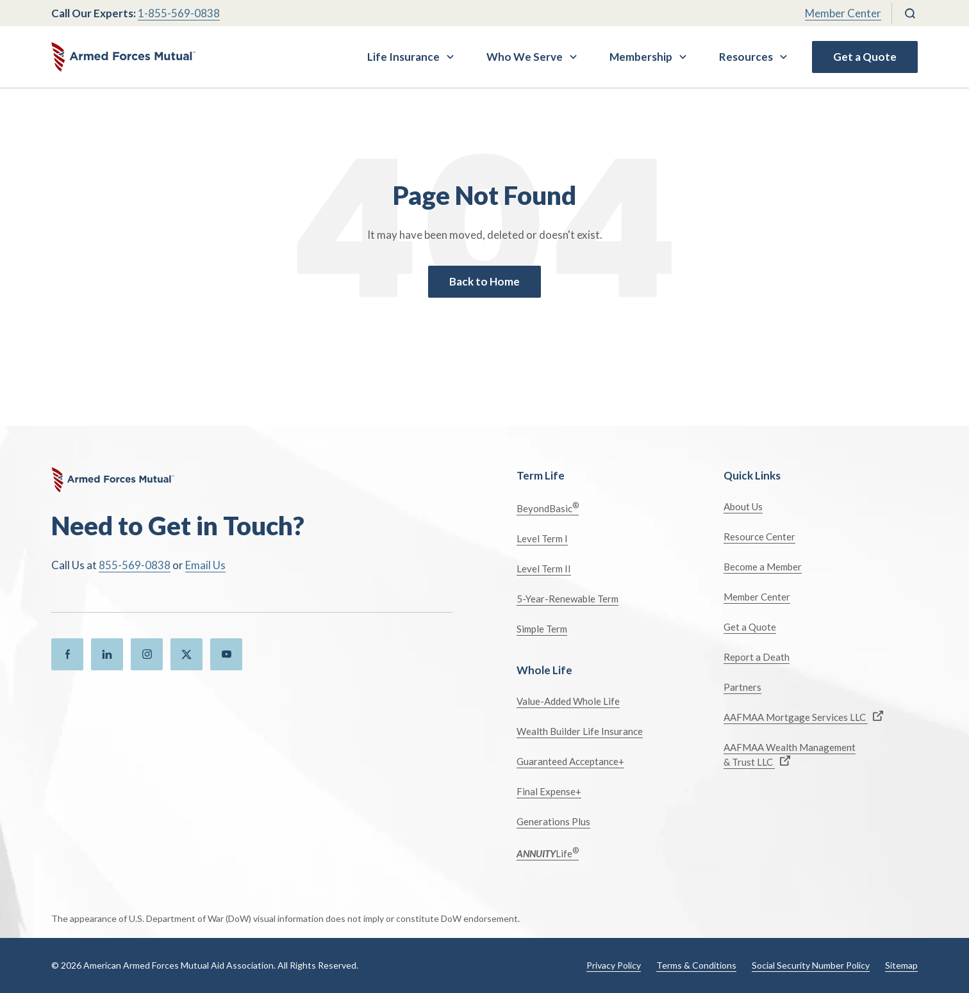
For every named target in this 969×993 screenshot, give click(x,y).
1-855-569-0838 (179, 13)
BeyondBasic (548, 507)
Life (548, 852)
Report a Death (757, 657)
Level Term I (542, 538)
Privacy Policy (613, 965)
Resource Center (759, 536)
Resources (746, 56)
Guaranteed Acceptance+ (570, 761)
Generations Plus (553, 821)
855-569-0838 (134, 565)
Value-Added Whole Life (568, 701)
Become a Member (763, 566)
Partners (742, 687)
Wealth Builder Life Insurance (580, 731)
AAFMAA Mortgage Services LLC (803, 717)
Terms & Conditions (696, 965)
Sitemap (901, 965)
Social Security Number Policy (811, 965)
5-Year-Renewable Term (567, 598)
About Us (743, 506)
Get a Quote (865, 56)
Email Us (205, 565)
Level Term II (544, 568)
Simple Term (542, 628)
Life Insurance (403, 56)
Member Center (843, 13)
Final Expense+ (549, 791)
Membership (640, 56)
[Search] (910, 13)
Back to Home (484, 281)
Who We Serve (524, 56)
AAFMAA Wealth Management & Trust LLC (790, 754)
